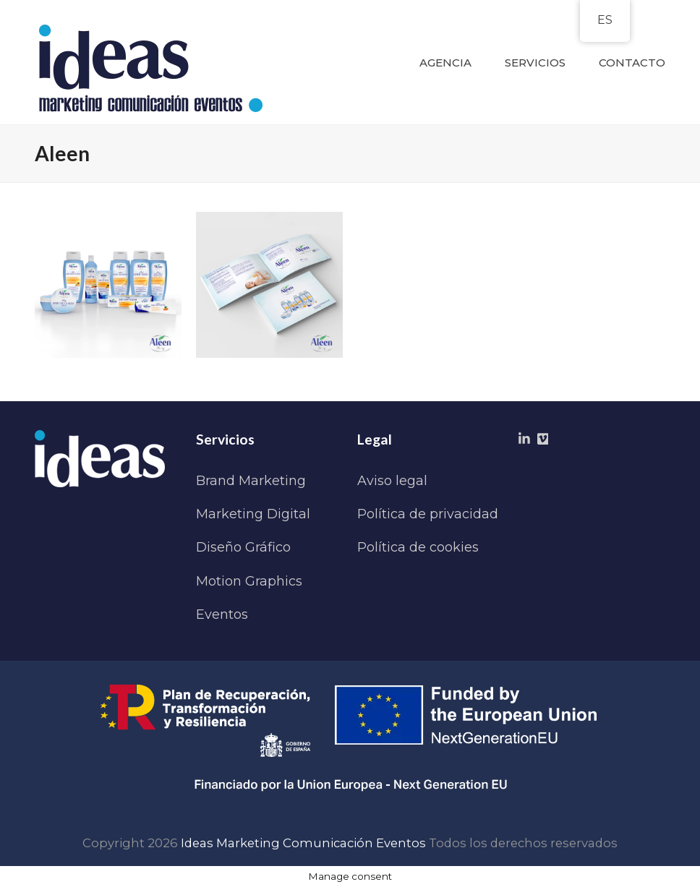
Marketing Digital (253, 514)
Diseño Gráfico (243, 547)
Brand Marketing (251, 481)
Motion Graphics (249, 581)
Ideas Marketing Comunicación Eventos (303, 843)
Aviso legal (392, 481)
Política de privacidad (427, 514)
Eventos (222, 614)
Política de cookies (418, 547)
